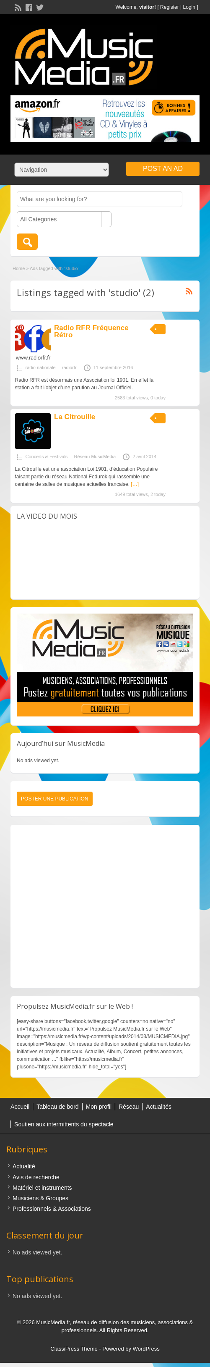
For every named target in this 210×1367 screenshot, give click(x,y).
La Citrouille (74, 417)
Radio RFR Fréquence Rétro (91, 331)
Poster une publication (54, 799)
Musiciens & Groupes (40, 1198)
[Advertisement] (103, 906)
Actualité (24, 1166)
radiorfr (69, 367)
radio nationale (41, 367)
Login (189, 7)
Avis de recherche (36, 1177)
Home (19, 268)
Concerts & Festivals (47, 456)
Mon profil (98, 1106)
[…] (135, 484)
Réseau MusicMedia (95, 456)
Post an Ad (163, 168)
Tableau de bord (57, 1106)
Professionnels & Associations (52, 1208)
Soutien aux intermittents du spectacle (64, 1124)
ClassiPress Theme (73, 1349)
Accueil (19, 1106)
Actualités (158, 1106)
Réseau (129, 1106)
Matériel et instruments (42, 1187)
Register (169, 7)
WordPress (146, 1349)
